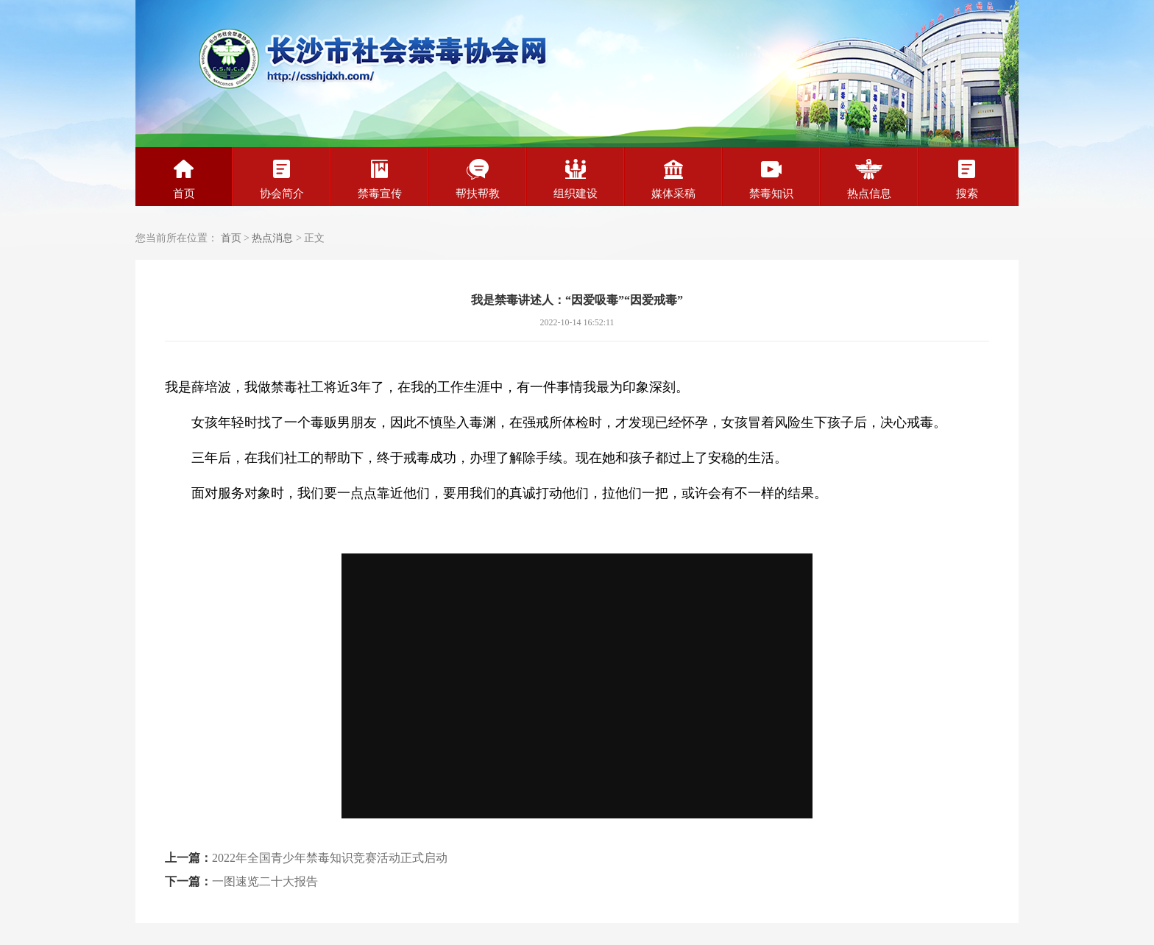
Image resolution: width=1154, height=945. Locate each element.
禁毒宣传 (380, 178)
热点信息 (869, 178)
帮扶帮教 (478, 178)
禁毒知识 (771, 178)
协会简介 (282, 178)
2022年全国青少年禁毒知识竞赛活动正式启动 (329, 858)
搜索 (967, 178)
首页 (184, 178)
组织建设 (575, 178)
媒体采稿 (673, 178)
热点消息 (272, 238)
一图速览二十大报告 (265, 881)
